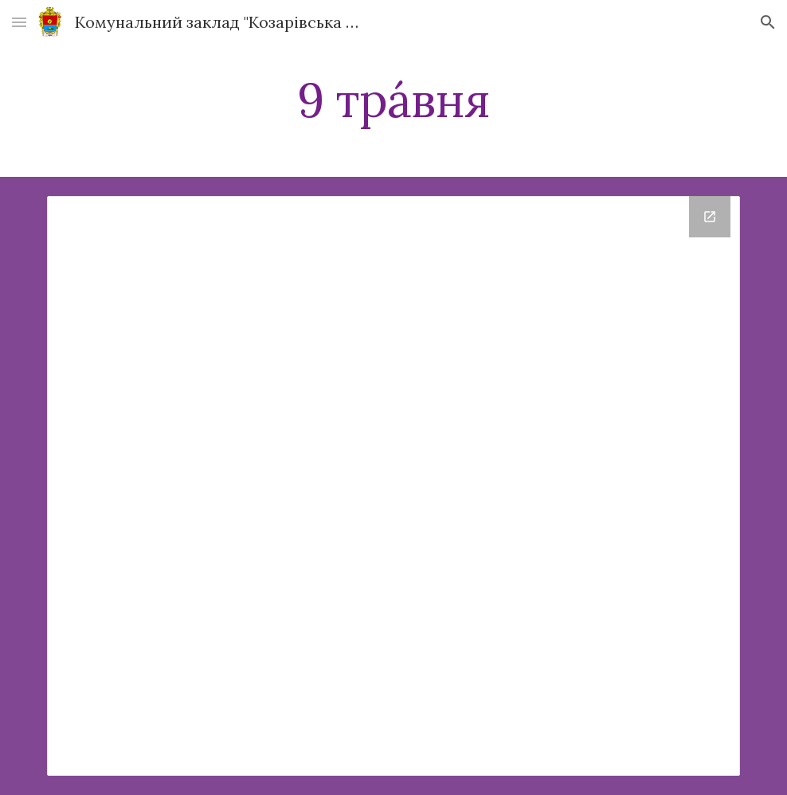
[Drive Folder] (393, 486)
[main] (393, 99)
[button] (19, 22)
